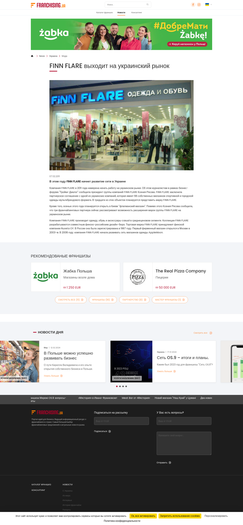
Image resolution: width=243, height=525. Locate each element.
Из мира (66, 495)
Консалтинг (136, 12)
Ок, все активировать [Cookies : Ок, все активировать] (143, 516)
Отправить (164, 462)
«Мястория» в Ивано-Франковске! (100, 398)
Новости (121, 12)
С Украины (68, 490)
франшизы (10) (103, 299)
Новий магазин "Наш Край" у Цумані (178, 398)
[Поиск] (126, 4)
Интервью (67, 500)
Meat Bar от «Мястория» (139, 398)
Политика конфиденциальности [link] (122, 521)
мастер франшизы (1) (170, 299)
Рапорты (67, 509)
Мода (64, 56)
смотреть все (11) (70, 299)
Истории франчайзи (72, 505)
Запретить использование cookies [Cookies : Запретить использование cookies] (180, 516)
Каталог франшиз (104, 12)
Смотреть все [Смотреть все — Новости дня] (203, 332)
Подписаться (102, 431)
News (42, 56)
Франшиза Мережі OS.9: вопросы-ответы (49, 399)
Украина (53, 56)
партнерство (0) (134, 299)
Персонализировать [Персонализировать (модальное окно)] (216, 516)
